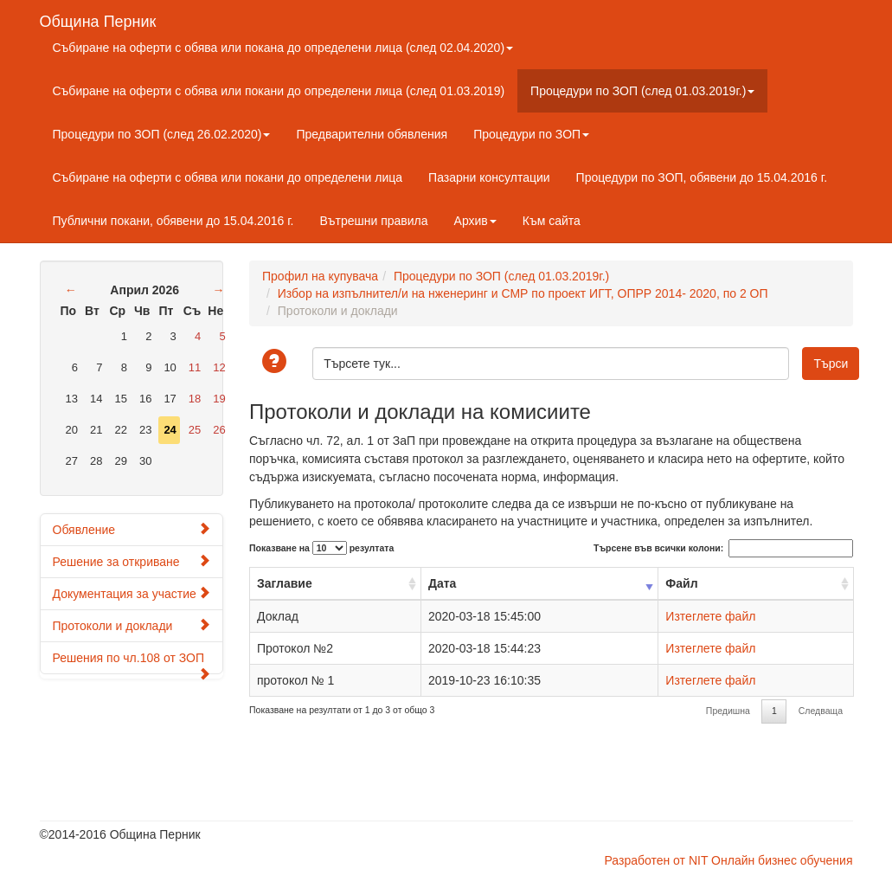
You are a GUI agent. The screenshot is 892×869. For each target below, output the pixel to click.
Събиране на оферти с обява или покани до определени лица (228, 177)
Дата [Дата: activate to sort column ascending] (442, 583)
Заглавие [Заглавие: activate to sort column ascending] (284, 583)
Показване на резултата (321, 548)
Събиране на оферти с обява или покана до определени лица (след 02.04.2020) (283, 48)
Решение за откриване (132, 561)
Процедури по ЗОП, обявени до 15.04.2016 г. (701, 177)
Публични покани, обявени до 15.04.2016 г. (173, 221)
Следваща (821, 710)
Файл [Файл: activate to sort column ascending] (681, 583)
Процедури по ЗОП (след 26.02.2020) (162, 134)
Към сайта (552, 221)
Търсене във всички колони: (723, 548)
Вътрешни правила (373, 221)
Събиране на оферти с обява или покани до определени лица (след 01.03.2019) (279, 91)
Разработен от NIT (656, 860)
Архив (475, 221)
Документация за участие (132, 593)
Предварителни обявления (371, 134)
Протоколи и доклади (132, 625)
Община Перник (98, 19)
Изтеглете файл (710, 616)
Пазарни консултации (489, 177)
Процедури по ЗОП (531, 134)
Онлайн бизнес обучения (781, 860)
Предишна (728, 710)
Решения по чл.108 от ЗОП (132, 662)
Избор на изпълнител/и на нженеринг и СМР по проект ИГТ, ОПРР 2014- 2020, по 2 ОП (523, 293)
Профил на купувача (320, 276)
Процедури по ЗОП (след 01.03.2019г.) (642, 91)
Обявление (132, 529)
